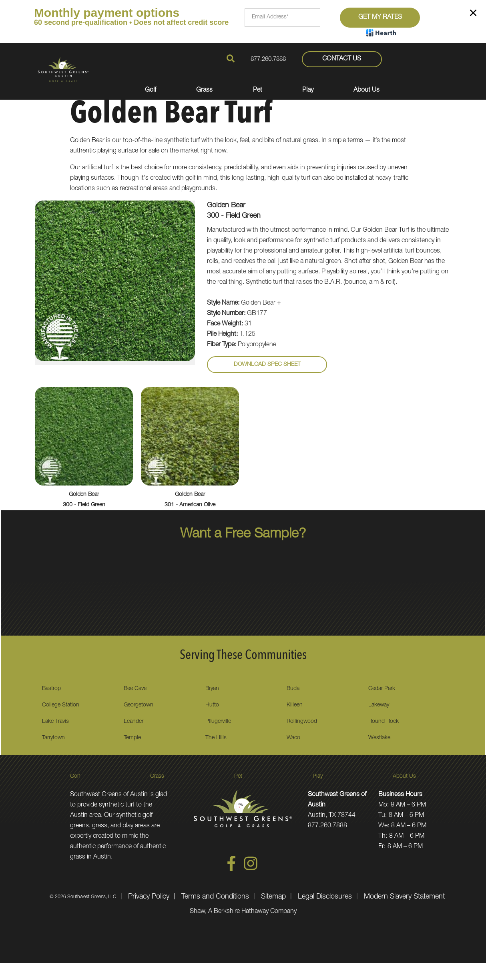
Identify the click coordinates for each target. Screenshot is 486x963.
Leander (133, 721)
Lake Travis (55, 721)
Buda (293, 689)
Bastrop (51, 689)
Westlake (379, 738)
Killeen (295, 705)
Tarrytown (53, 738)
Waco (293, 738)
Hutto (212, 705)
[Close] (473, 14)
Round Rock (383, 721)
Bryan (212, 689)
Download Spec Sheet (267, 364)
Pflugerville (218, 721)
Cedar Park (381, 689)
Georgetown (138, 705)
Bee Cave (135, 689)
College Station (60, 705)
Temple (132, 738)
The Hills (216, 738)
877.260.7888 (268, 59)
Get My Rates (380, 17)
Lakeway (378, 705)
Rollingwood (302, 721)
